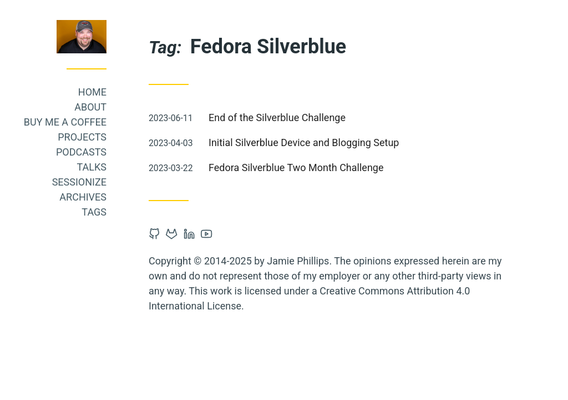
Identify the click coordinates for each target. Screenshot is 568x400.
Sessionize (128, 182)
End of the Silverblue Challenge (325, 117)
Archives (131, 197)
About (139, 107)
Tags (142, 212)
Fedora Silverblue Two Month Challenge (344, 167)
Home (141, 92)
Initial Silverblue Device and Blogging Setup (352, 142)
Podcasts (130, 152)
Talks (140, 167)
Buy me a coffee (114, 122)
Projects (130, 137)
